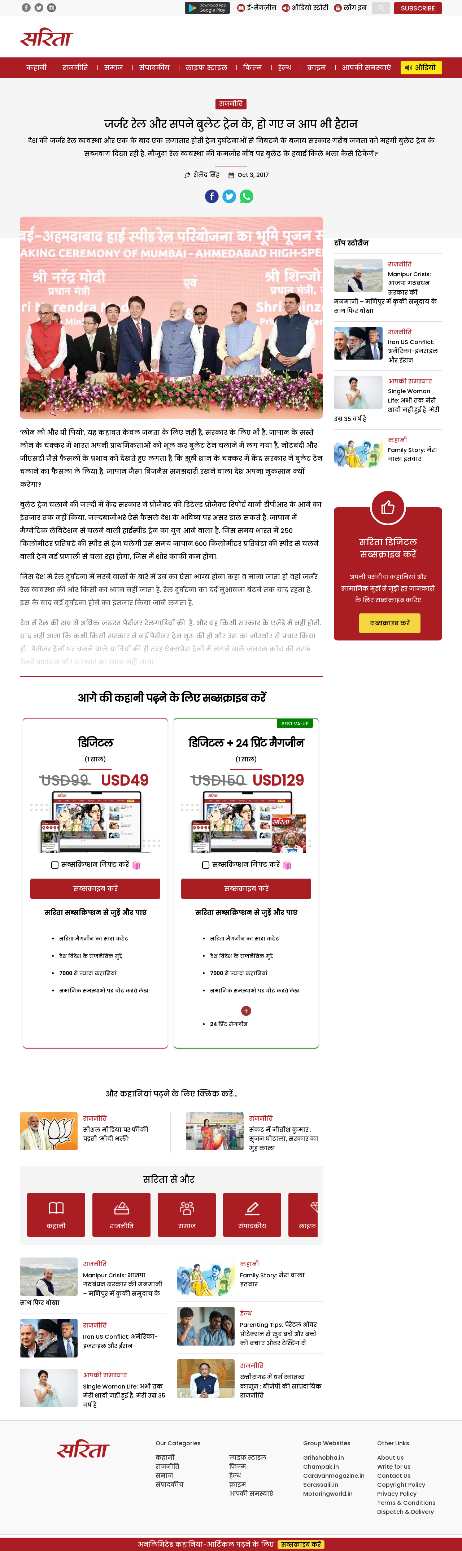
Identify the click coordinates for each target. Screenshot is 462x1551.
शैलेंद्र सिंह (206, 175)
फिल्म (252, 67)
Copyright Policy (401, 1485)
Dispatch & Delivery (405, 1512)
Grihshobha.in (323, 1458)
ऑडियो (425, 67)
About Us (390, 1458)
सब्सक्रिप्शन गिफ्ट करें (90, 864)
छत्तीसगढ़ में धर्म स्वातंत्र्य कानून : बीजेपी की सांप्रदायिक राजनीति (281, 1386)
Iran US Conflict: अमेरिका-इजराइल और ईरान (413, 351)
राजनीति (75, 67)
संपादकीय (154, 67)
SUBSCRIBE (418, 8)
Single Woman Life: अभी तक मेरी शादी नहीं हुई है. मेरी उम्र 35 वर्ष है (124, 1395)
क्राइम (316, 67)
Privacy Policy (397, 1494)
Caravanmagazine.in (334, 1476)
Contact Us (394, 1476)
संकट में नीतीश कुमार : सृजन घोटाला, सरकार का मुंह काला (283, 1139)
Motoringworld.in (328, 1494)
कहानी (36, 67)
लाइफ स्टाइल (206, 67)
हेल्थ (284, 67)
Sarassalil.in (320, 1485)
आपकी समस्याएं (366, 67)
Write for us (394, 1467)
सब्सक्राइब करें (95, 888)
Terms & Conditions (406, 1503)
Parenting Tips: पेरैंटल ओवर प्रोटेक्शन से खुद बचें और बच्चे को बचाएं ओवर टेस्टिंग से (278, 1334)
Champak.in (321, 1467)
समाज (113, 67)
